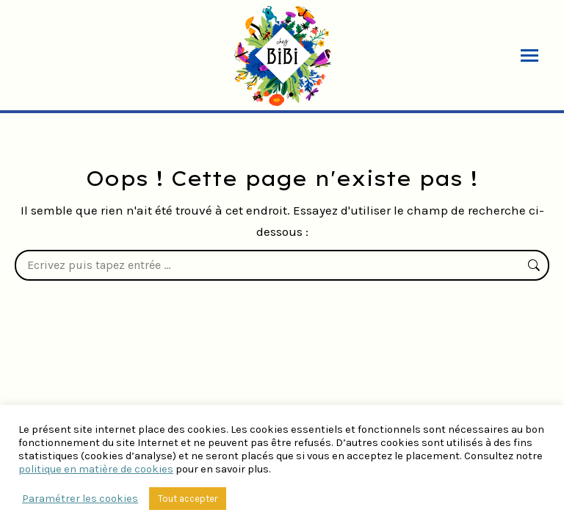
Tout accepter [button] (187, 498)
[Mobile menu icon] (529, 55)
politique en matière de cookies (95, 469)
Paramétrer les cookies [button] (80, 498)
